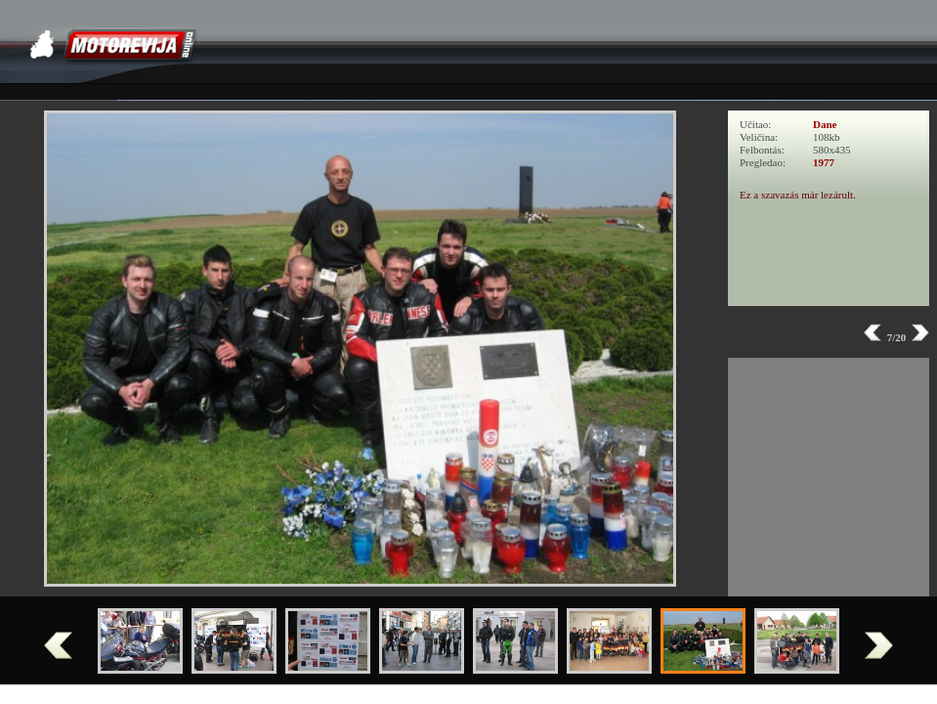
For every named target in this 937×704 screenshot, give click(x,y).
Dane (824, 124)
